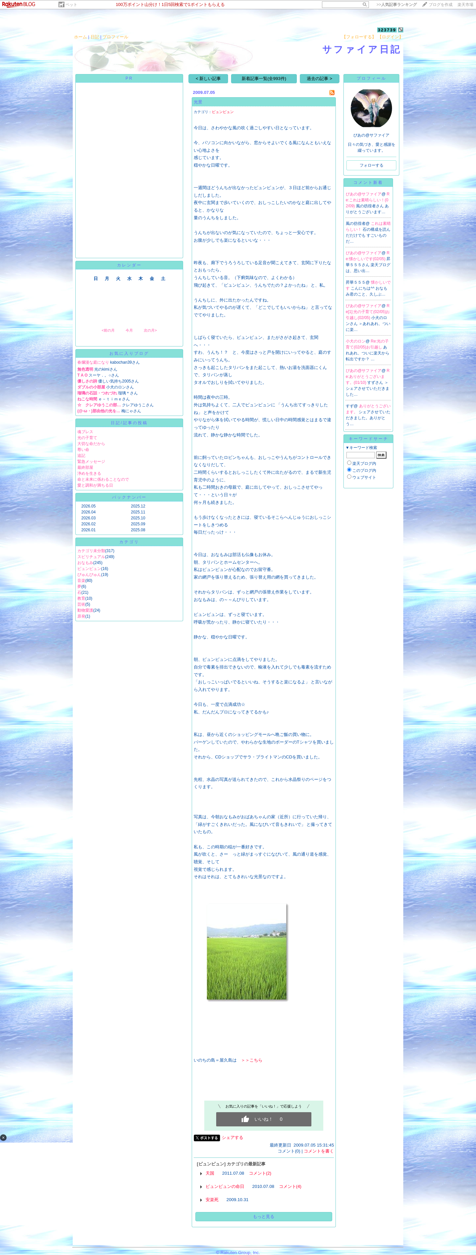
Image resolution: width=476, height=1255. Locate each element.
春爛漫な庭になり (93, 362)
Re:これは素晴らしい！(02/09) (367, 200)
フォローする (371, 165)
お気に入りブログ (129, 353)
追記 (81, 455)
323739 (387, 29)
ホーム (80, 36)
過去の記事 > (319, 78)
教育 (81, 598)
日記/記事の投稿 (129, 423)
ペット (71, 4)
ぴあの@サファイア (363, 194)
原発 (81, 616)
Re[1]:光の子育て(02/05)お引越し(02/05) (368, 312)
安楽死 (212, 1199)
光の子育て (87, 437)
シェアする (232, 1137)
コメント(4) (290, 1186)
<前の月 (107, 330)
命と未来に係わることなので (103, 479)
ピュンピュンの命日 (225, 1186)
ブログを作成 (441, 4)
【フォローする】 (359, 36)
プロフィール (115, 36)
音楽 (81, 580)
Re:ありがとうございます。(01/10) (367, 376)
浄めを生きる (89, 473)
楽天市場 (465, 4)
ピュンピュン (89, 568)
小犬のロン (356, 341)
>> (397, 4)
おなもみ (85, 562)
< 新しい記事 (208, 78)
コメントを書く (319, 1151)
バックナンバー (129, 497)
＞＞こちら (251, 1060)
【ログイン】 (390, 36)
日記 (95, 36)
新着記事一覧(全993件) (264, 78)
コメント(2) (260, 1173)
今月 (129, 330)
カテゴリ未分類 (91, 550)
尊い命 (83, 449)
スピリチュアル (91, 556)
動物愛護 (85, 610)
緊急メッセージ (91, 461)
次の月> (150, 330)
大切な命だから (91, 443)
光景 (198, 102)
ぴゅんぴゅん (89, 574)
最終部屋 (85, 467)
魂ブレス (85, 431)
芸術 (81, 604)
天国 (210, 1173)
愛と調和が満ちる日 (95, 485)
